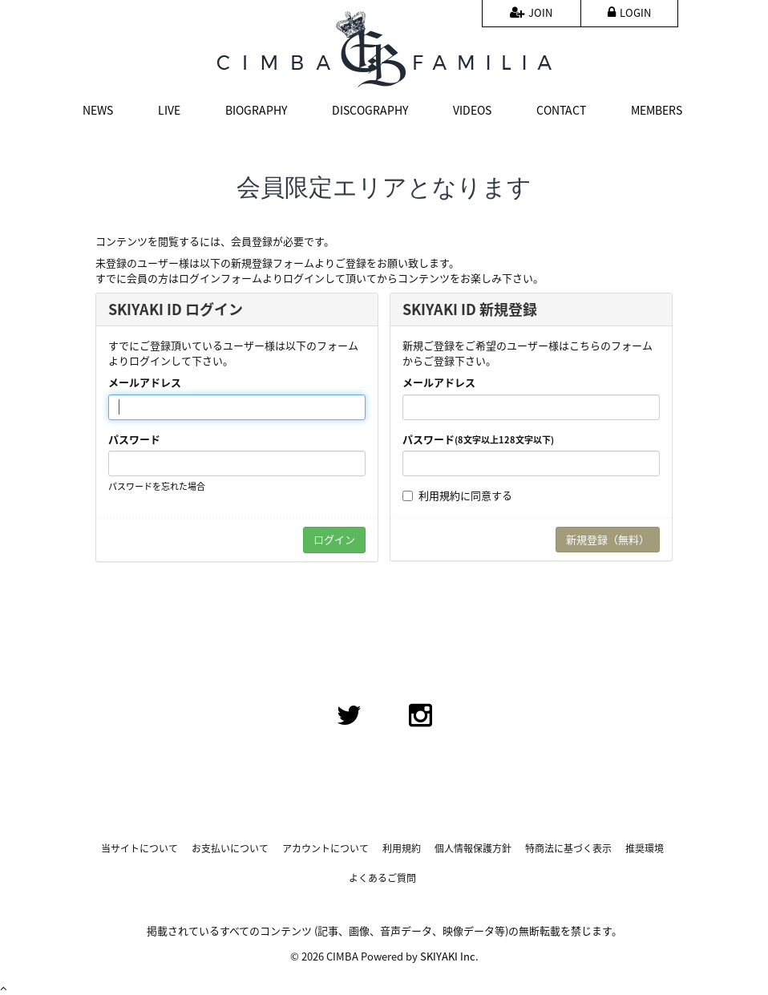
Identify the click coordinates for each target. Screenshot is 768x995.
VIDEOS (472, 110)
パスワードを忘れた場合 (156, 486)
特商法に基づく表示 (568, 848)
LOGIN (629, 12)
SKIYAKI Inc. (449, 956)
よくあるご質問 (382, 878)
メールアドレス (144, 382)
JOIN (531, 12)
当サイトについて (139, 848)
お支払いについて (230, 848)
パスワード (134, 439)
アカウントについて (325, 848)
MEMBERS (656, 110)
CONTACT (561, 110)
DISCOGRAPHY (370, 110)
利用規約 (439, 495)
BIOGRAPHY (256, 110)
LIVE (169, 110)
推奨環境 (644, 848)
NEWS (98, 110)
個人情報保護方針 (473, 848)
